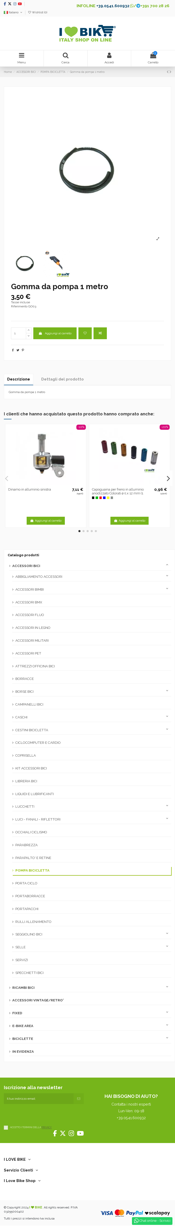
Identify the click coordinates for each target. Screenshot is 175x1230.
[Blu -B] (104, 497)
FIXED (17, 1013)
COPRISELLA (25, 755)
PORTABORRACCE (30, 896)
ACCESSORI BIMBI (29, 589)
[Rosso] (100, 497)
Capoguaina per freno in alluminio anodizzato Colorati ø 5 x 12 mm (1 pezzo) (118, 493)
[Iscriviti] (79, 1098)
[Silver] (112, 497)
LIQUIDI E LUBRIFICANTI (34, 794)
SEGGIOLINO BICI (28, 934)
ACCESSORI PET (28, 653)
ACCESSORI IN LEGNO (32, 628)
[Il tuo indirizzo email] (39, 1098)
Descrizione (18, 379)
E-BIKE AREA (22, 1026)
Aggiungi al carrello (54, 333)
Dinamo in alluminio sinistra (29, 489)
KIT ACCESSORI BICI (31, 768)
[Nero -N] (93, 497)
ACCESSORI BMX (28, 602)
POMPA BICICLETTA (32, 870)
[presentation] (43, 1114)
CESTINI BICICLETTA (31, 730)
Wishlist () (37, 12)
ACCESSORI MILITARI (32, 640)
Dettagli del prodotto (62, 379)
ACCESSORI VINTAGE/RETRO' (38, 1000)
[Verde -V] (97, 497)
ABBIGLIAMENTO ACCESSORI (38, 577)
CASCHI (21, 717)
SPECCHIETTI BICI (29, 973)
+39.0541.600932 (112, 5)
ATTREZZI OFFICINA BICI (35, 666)
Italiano (13, 12)
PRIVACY (47, 1127)
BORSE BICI (24, 692)
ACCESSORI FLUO (29, 615)
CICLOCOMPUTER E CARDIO (38, 743)
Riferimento (19, 306)
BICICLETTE (22, 1039)
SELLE (20, 947)
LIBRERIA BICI (26, 781)
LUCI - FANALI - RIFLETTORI (37, 819)
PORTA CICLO (26, 883)
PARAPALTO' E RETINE (33, 858)
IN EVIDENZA (23, 1051)
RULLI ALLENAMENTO (33, 922)
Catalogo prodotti (23, 555)
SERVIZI (21, 960)
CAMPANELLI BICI (29, 704)
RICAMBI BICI (23, 988)
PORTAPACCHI (26, 909)
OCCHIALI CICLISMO (31, 832)
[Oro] (108, 497)
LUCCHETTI (24, 806)
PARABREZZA (26, 845)
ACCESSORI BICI (26, 566)
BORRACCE (24, 679)
